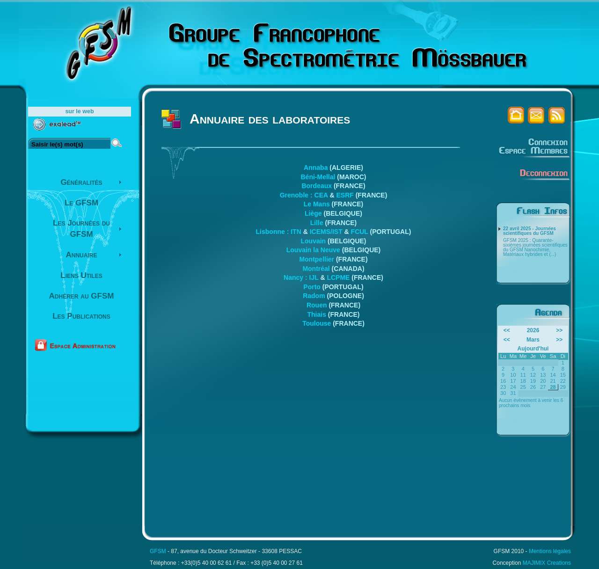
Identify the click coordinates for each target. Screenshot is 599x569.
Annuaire (81, 254)
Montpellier (316, 259)
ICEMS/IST (326, 231)
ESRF (344, 195)
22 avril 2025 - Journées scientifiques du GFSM (529, 231)
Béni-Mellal (317, 177)
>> (559, 330)
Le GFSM (81, 202)
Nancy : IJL (301, 277)
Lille (316, 222)
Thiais (316, 314)
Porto (312, 287)
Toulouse (316, 323)
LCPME (338, 277)
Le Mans (317, 204)
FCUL (359, 231)
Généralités (81, 182)
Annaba (316, 167)
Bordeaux (316, 186)
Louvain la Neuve (313, 250)
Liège (313, 213)
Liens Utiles (81, 275)
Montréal (315, 268)
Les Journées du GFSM (81, 229)
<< (507, 330)
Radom (314, 295)
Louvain (313, 241)
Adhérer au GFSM (81, 296)
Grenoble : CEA (304, 195)
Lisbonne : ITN (278, 231)
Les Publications (81, 316)
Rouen (317, 305)
